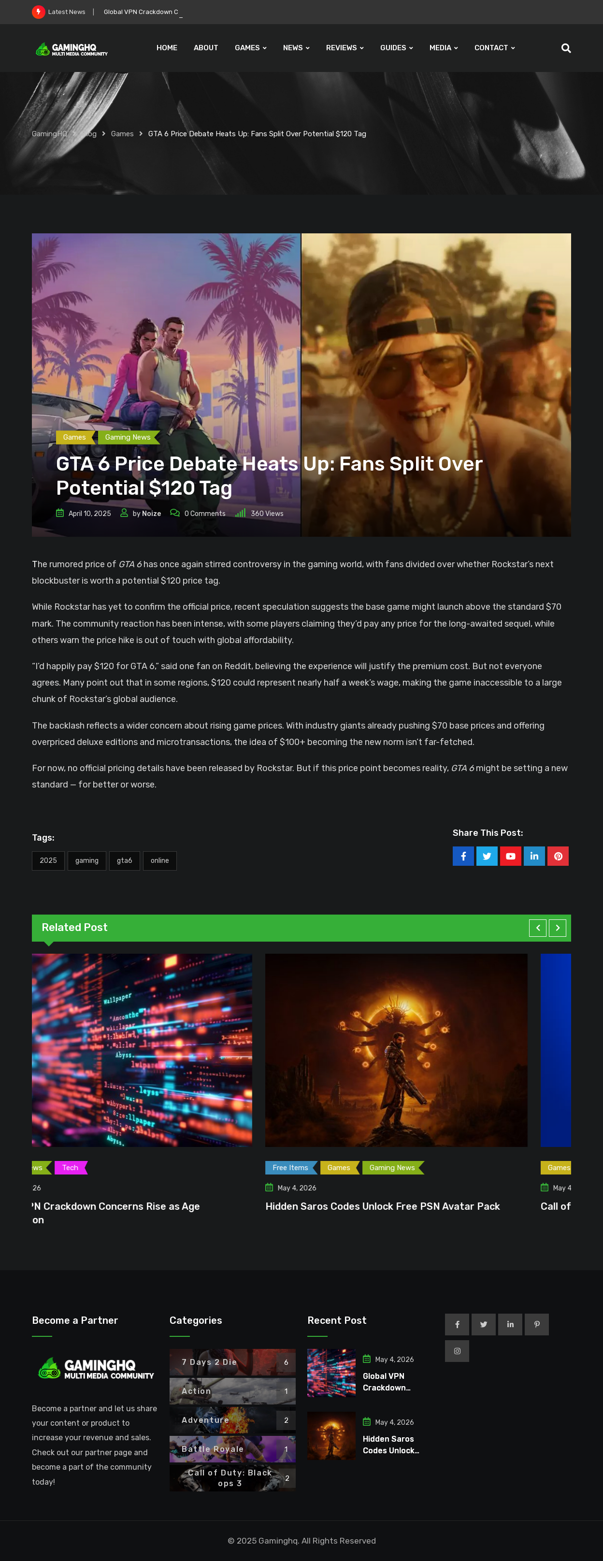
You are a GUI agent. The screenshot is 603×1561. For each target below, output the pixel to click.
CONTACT (491, 47)
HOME (167, 47)
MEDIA (440, 47)
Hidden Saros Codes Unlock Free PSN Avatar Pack (424, 1206)
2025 (48, 861)
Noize (151, 514)
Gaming (87, 861)
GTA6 (124, 861)
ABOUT (206, 47)
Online (160, 861)
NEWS (293, 47)
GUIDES (393, 47)
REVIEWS (341, 47)
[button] (537, 928)
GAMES (247, 47)
